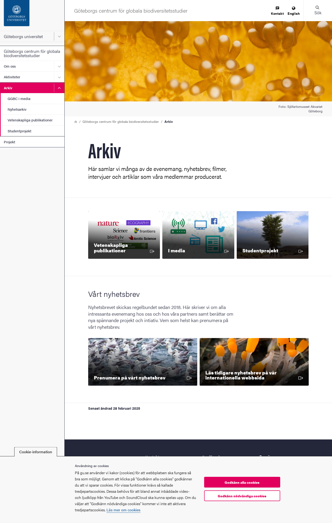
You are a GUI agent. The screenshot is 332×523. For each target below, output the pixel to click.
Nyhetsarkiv (17, 109)
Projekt (9, 141)
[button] (317, 10)
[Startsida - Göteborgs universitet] (32, 15)
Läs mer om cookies (123, 510)
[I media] (198, 235)
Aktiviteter (12, 76)
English (294, 11)
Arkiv (8, 87)
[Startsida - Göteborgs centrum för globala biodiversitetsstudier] (131, 10)
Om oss (10, 66)
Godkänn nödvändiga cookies (242, 495)
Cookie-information (35, 451)
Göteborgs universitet (23, 36)
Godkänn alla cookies (242, 482)
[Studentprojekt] (273, 235)
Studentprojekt (19, 130)
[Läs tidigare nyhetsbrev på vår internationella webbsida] (254, 362)
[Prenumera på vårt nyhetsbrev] (142, 362)
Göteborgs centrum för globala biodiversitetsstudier (32, 53)
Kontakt (277, 11)
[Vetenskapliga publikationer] (124, 235)
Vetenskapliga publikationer (30, 119)
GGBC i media (19, 98)
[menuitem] (277, 11)
